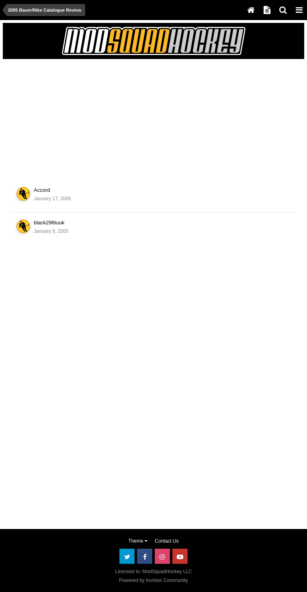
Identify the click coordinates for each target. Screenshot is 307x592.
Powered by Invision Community (153, 580)
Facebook (144, 556)
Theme (137, 541)
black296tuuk (49, 223)
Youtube (180, 556)
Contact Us (166, 541)
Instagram (162, 556)
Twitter (127, 556)
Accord (42, 190)
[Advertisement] (100, 118)
